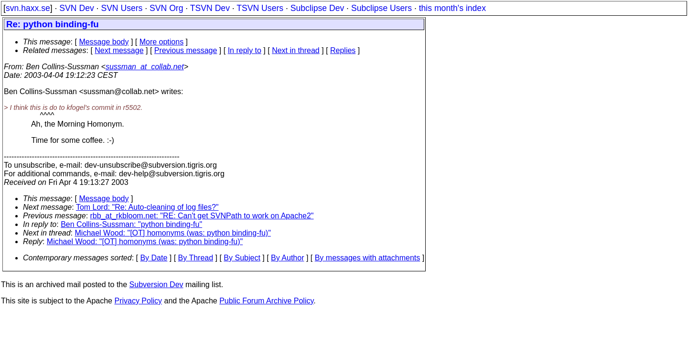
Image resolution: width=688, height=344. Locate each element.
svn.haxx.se (28, 8)
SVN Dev (76, 8)
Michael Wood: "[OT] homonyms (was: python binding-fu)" (173, 233)
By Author (287, 258)
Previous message (185, 50)
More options (162, 42)
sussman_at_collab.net (145, 67)
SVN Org (166, 8)
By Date (153, 258)
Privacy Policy (138, 301)
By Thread (196, 258)
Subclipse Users (381, 8)
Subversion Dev (156, 284)
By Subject (242, 258)
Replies (342, 50)
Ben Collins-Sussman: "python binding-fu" (131, 224)
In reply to (244, 50)
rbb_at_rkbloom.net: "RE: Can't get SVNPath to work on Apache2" (202, 216)
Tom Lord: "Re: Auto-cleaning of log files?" (147, 207)
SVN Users (121, 8)
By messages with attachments (367, 258)
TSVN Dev (210, 8)
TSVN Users (259, 8)
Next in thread (296, 50)
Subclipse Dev (317, 8)
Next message (119, 50)
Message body (104, 42)
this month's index (452, 8)
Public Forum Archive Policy (266, 301)
